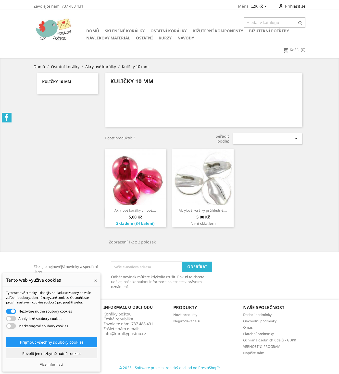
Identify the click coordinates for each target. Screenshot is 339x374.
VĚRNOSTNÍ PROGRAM (261, 346)
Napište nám (253, 352)
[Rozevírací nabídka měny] (259, 7)
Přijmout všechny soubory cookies (52, 342)
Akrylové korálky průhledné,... (203, 210)
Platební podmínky (258, 333)
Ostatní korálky (169, 31)
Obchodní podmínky (259, 321)
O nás (248, 327)
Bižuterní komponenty (218, 31)
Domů (92, 31)
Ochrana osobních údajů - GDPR (269, 340)
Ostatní (144, 38)
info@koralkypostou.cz (124, 333)
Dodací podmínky (257, 314)
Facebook (7, 117)
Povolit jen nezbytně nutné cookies (51, 353)
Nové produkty (185, 314)
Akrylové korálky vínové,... (135, 210)
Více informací (51, 364)
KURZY (165, 38)
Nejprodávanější (186, 321)
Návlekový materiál (108, 38)
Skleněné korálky (125, 31)
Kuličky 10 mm (56, 81)
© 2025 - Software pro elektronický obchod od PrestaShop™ (169, 367)
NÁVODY (185, 38)
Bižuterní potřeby (269, 31)
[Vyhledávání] (274, 22)
